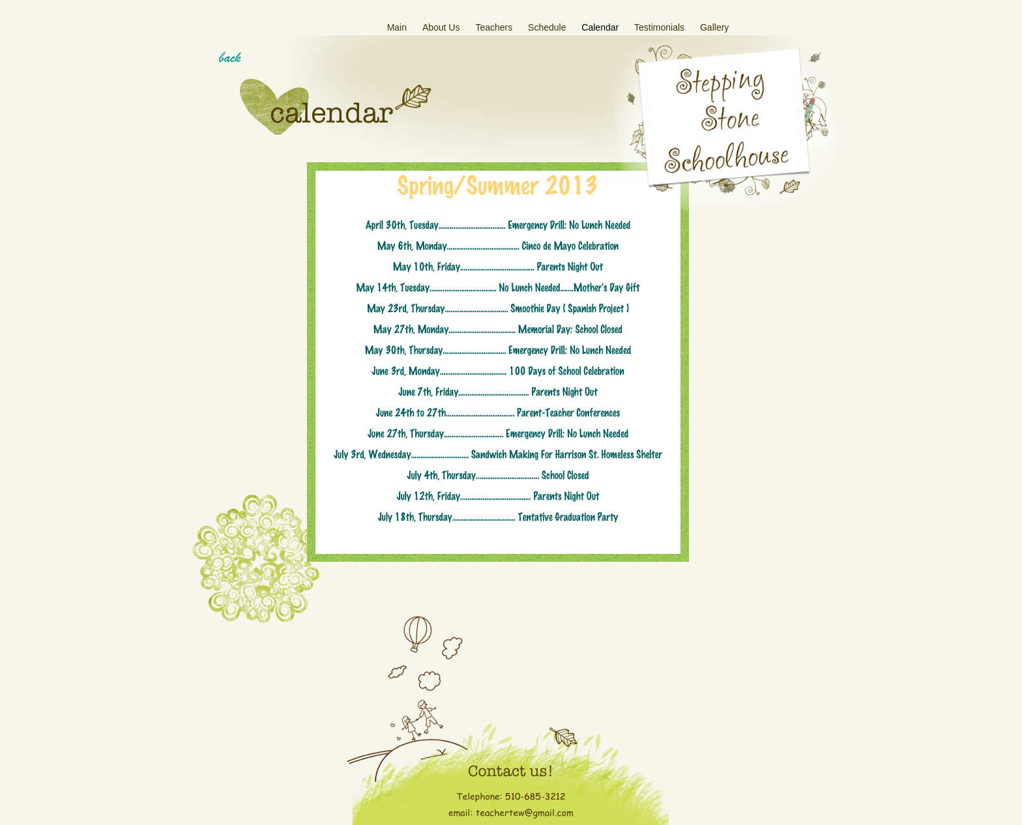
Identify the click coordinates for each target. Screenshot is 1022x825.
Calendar (601, 27)
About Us (442, 27)
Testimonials (660, 27)
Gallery (714, 27)
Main (398, 27)
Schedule (548, 27)
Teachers (495, 27)
